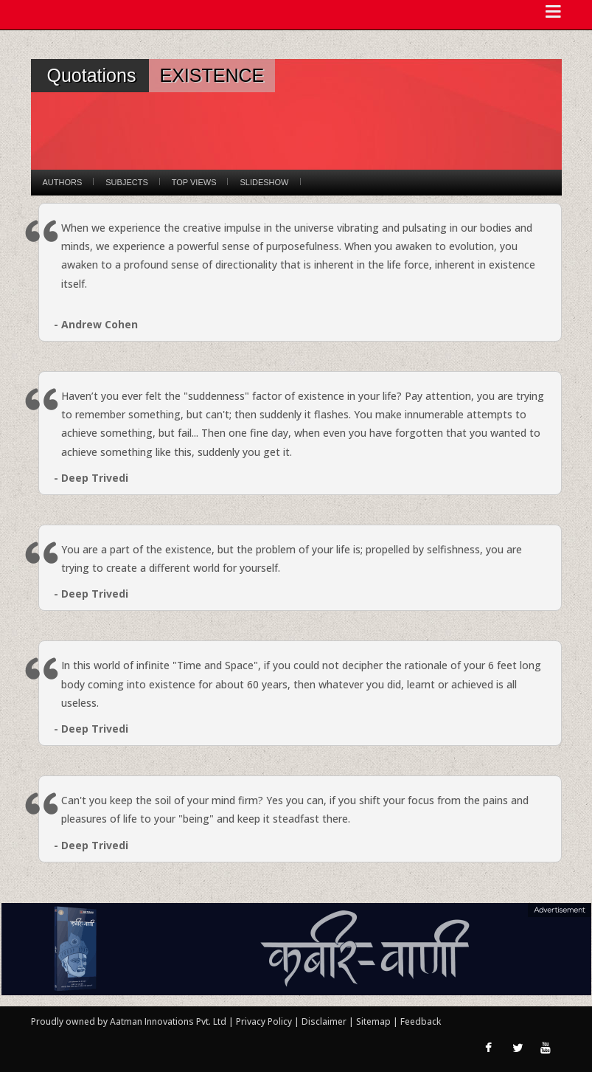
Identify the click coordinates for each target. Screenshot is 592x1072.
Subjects (126, 182)
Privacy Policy (265, 1021)
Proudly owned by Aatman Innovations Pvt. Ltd (128, 1021)
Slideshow (264, 182)
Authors (63, 182)
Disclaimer (324, 1021)
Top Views (194, 182)
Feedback (420, 1021)
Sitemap (374, 1021)
